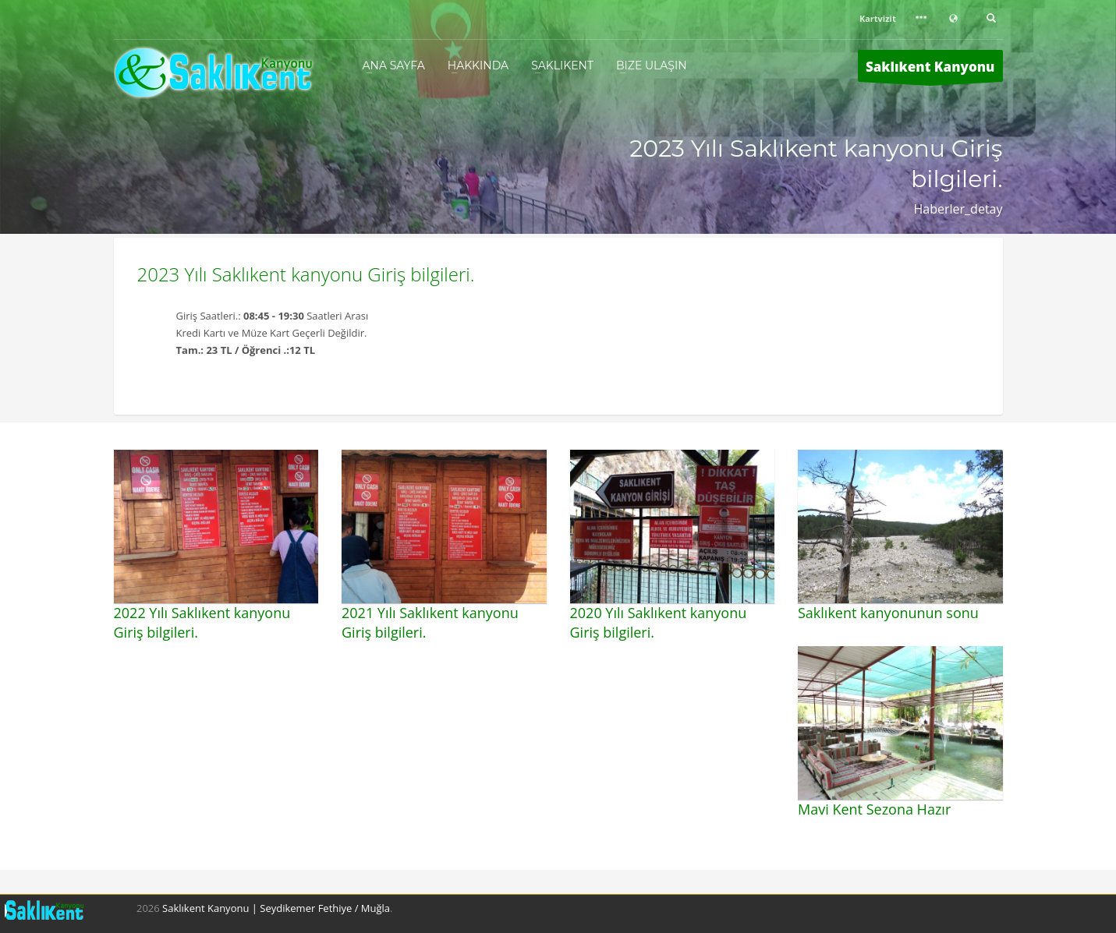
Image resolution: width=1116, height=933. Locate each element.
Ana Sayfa (394, 65)
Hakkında (478, 65)
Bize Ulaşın (651, 65)
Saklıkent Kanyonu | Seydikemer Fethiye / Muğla (276, 908)
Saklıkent (562, 65)
